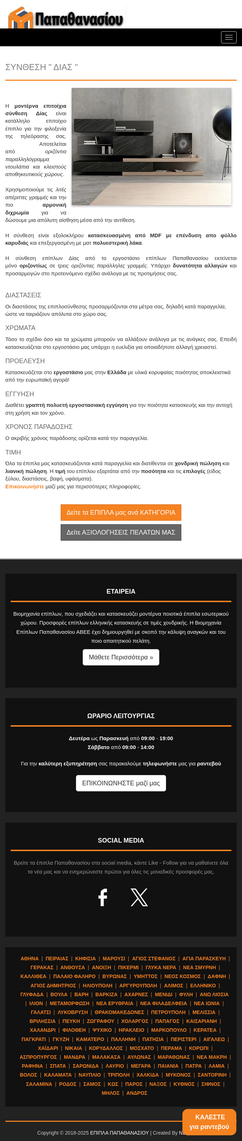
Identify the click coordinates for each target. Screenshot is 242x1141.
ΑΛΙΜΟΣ (173, 985)
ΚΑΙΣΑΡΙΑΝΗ (201, 1021)
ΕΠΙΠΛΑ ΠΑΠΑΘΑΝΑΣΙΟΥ (119, 1133)
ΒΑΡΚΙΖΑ (106, 994)
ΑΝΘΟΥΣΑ (72, 967)
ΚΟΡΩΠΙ (199, 1048)
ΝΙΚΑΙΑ (73, 1048)
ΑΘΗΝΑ (30, 958)
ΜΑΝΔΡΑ (74, 1057)
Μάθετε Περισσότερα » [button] (121, 657)
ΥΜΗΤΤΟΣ (146, 976)
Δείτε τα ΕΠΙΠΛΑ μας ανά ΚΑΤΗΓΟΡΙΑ (121, 512)
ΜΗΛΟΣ (111, 1093)
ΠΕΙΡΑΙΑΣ (56, 958)
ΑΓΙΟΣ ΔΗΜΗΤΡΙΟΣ (53, 985)
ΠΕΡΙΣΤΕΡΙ (183, 1039)
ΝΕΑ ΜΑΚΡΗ (212, 1057)
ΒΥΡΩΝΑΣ (115, 976)
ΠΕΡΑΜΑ (171, 1048)
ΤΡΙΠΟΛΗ (119, 1075)
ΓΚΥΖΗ (61, 1039)
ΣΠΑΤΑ (58, 1066)
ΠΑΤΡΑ (194, 1066)
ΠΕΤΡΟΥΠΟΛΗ (168, 1012)
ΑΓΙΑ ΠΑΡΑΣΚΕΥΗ (204, 958)
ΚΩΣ (113, 1084)
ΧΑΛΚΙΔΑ (148, 1075)
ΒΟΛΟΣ (28, 1075)
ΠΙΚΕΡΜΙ (128, 967)
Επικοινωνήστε (24, 486)
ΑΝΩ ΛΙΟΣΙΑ (214, 994)
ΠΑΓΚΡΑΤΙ (34, 1039)
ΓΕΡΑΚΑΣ (42, 967)
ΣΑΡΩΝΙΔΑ (86, 1066)
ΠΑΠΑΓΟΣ (167, 1021)
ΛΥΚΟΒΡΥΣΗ (73, 1012)
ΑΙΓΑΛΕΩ (214, 1039)
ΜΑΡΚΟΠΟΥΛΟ (169, 1030)
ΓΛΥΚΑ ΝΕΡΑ (160, 967)
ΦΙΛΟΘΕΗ (74, 1030)
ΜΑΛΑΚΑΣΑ (106, 1057)
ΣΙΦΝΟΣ (211, 1084)
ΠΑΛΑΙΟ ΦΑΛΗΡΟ (74, 976)
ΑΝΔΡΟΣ (136, 1093)
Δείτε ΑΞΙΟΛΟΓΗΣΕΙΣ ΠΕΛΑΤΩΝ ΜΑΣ (121, 532)
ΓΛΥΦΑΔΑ (32, 994)
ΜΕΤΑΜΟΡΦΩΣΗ (69, 1003)
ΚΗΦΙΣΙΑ (85, 958)
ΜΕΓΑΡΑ (141, 1066)
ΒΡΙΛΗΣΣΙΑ (42, 1021)
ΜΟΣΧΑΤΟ (142, 1048)
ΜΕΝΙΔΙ (163, 994)
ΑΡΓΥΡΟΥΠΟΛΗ (138, 985)
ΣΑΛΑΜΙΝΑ (39, 1084)
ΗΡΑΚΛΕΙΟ (131, 1030)
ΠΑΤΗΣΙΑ (153, 1039)
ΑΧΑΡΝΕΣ (136, 994)
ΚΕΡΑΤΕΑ (205, 1030)
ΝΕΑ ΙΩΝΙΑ (207, 1003)
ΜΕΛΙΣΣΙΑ (203, 1012)
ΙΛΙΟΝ (36, 1003)
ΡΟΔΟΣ (68, 1084)
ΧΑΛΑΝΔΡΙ (42, 1030)
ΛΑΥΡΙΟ (115, 1066)
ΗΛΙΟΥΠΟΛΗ (97, 985)
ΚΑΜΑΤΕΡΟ (90, 1039)
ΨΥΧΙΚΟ (102, 1030)
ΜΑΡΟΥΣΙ (114, 958)
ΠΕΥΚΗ (71, 1021)
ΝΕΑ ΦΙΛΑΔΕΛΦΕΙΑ (163, 1003)
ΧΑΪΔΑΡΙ (48, 1048)
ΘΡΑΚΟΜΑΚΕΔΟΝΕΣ (119, 1012)
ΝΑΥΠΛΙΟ (90, 1075)
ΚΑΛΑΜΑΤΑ (58, 1075)
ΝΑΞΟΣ (158, 1084)
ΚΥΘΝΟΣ (184, 1084)
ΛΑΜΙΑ (217, 1066)
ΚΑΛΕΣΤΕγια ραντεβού (209, 1122)
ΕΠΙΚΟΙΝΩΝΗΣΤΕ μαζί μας (121, 783)
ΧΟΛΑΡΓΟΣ (134, 1021)
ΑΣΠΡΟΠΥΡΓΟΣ (38, 1057)
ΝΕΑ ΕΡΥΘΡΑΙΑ (115, 1003)
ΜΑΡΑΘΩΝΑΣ (174, 1057)
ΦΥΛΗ (186, 994)
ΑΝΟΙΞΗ (101, 967)
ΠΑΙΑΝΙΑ (168, 1066)
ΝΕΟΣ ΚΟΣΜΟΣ (183, 976)
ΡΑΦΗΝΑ (32, 1066)
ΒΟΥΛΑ (58, 994)
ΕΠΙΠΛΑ (65, 21)
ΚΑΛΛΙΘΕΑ (33, 976)
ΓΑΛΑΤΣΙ (41, 1012)
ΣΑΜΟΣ (92, 1084)
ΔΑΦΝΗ (217, 976)
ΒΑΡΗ (82, 994)
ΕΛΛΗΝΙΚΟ (203, 985)
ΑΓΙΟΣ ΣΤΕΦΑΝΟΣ (154, 958)
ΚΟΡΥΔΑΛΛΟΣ (106, 1048)
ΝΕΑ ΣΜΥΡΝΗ (199, 967)
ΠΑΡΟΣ (134, 1084)
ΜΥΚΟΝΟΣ (178, 1075)
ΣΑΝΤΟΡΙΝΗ (212, 1075)
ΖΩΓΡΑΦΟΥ (101, 1021)
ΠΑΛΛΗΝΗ (123, 1039)
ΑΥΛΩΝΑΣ (139, 1057)
